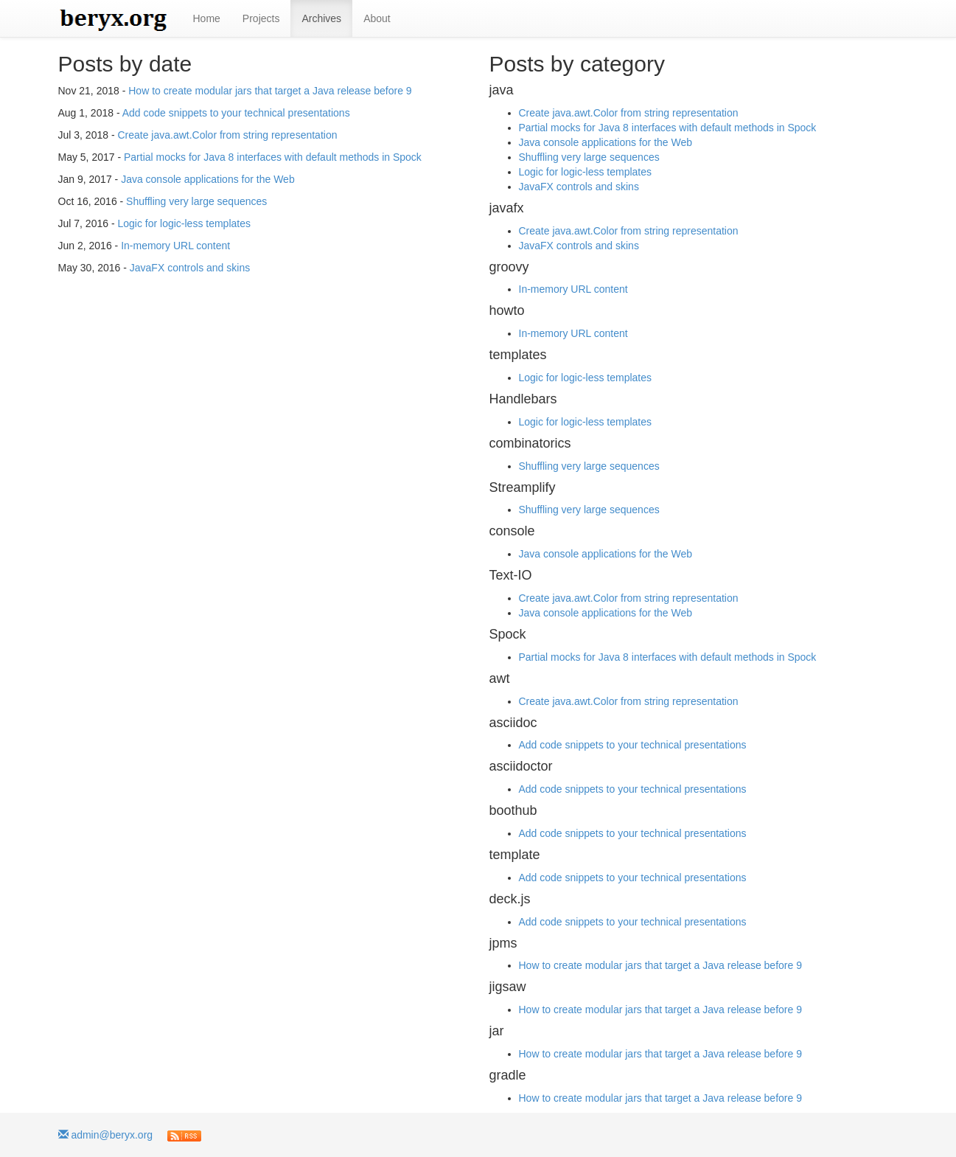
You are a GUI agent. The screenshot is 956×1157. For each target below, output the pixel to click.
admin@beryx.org (105, 1135)
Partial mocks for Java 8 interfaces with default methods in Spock (273, 157)
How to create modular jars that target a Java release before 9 (269, 91)
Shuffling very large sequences (196, 201)
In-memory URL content (175, 245)
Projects (261, 18)
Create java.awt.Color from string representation (227, 135)
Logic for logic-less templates (184, 223)
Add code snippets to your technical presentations (236, 113)
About (377, 18)
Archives (321, 18)
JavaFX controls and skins (190, 268)
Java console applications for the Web (208, 179)
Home (206, 18)
